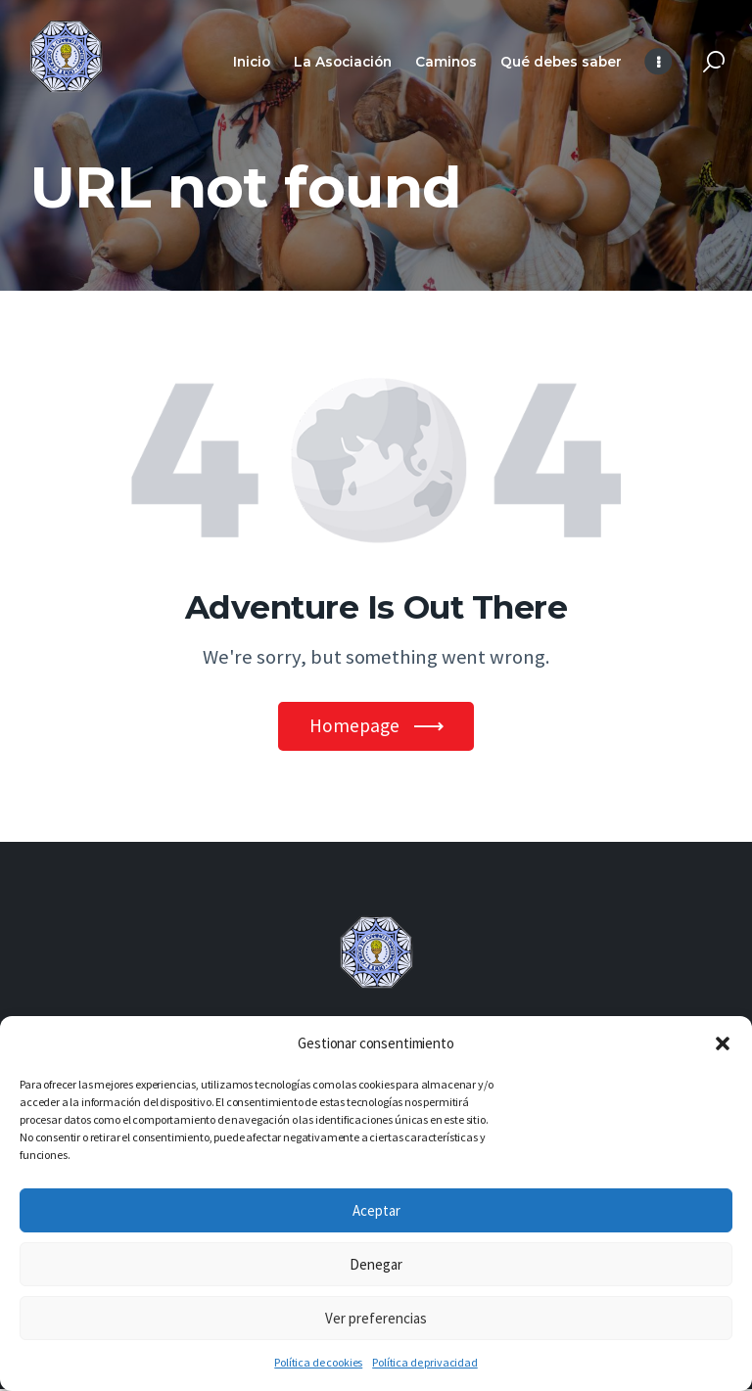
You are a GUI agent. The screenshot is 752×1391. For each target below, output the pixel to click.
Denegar (376, 1264)
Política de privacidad (424, 1362)
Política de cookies (318, 1362)
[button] (722, 1043)
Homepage (353, 726)
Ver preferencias (376, 1318)
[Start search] (714, 62)
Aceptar (376, 1210)
